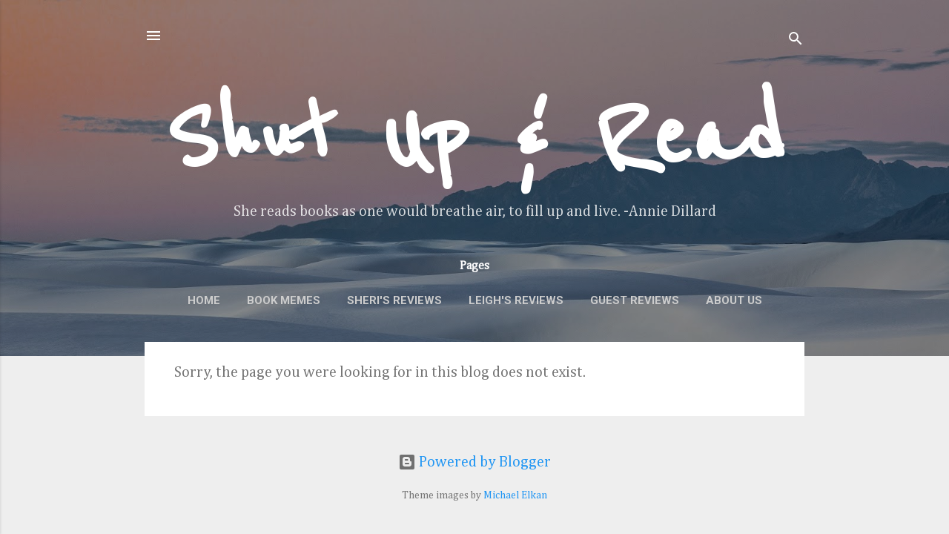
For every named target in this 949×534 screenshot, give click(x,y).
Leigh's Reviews (516, 300)
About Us (734, 300)
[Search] (795, 40)
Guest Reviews (634, 300)
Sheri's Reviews (394, 300)
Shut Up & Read (474, 138)
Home (204, 300)
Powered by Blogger (474, 462)
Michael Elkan (515, 495)
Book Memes (283, 300)
